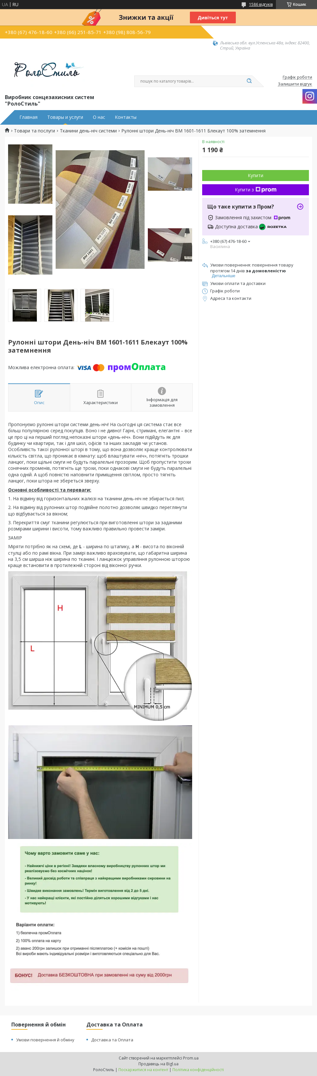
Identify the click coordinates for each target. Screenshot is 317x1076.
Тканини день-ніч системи (88, 131)
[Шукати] (249, 81)
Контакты (126, 117)
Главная (28, 117)
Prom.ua (191, 1058)
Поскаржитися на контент (143, 1069)
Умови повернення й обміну (45, 1040)
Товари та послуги (34, 131)
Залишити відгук (295, 84)
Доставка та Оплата (112, 1040)
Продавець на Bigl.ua (158, 1064)
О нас (99, 117)
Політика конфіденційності (198, 1069)
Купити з (256, 190)
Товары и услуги (65, 117)
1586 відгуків (261, 4)
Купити (255, 175)
